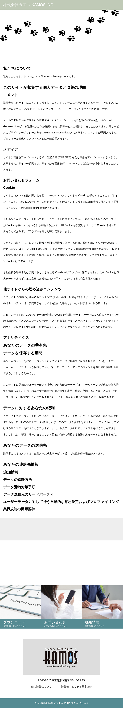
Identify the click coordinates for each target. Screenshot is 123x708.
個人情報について (41, 686)
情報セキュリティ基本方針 (76, 686)
